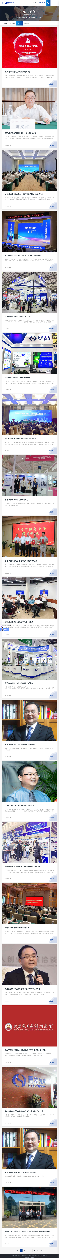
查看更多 (51, 84)
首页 (28, 17)
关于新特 (33, 17)
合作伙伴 (26, 23)
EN (35, 3)
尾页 (42, 1250)
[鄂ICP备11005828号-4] (40, 1255)
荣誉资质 (12, 23)
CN (33, 3)
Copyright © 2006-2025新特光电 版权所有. (23, 1255)
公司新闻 (38, 17)
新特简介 (6, 23)
